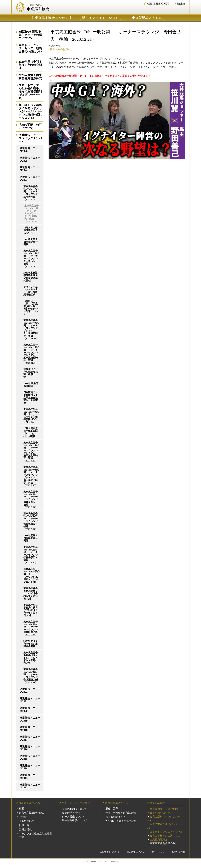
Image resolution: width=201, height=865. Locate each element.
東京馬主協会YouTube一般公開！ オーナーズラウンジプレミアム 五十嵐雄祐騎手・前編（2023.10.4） (31, 354)
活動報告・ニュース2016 (30, 748)
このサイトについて (110, 851)
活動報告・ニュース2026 (30, 150)
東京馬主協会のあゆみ (31, 812)
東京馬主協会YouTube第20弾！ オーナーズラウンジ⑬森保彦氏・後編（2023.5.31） (30, 500)
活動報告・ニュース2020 (30, 709)
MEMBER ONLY (156, 3)
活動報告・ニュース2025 (30, 159)
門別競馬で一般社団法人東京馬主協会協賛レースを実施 (30, 397)
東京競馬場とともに (116, 802)
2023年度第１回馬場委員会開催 (30, 538)
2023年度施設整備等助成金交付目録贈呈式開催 (30, 277)
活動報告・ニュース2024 (30, 169)
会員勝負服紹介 (159, 839)
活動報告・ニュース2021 (30, 700)
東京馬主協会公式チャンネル (166, 831)
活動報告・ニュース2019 (30, 719)
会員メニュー (157, 802)
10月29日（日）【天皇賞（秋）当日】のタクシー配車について (30, 307)
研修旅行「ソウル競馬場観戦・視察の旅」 (30, 373)
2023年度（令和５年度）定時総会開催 (30, 643)
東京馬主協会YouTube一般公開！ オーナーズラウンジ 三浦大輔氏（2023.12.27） (31, 193)
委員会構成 (25, 829)
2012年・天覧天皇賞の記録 (121, 821)
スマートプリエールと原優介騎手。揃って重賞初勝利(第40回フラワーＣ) (30, 92)
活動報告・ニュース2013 (30, 776)
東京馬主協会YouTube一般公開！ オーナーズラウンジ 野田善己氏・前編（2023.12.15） (31, 259)
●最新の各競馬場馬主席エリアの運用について (30, 35)
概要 (21, 808)
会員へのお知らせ (160, 812)
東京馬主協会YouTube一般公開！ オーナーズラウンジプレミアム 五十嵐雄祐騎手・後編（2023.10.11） (31, 329)
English (179, 3)
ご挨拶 (23, 816)
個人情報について (135, 851)
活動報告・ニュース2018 (30, 729)
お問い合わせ (178, 851)
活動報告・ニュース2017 (30, 738)
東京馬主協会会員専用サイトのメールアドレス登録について (30, 657)
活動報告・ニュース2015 (30, 757)
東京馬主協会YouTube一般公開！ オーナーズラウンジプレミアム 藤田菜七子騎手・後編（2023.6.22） (31, 451)
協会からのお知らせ (61, 49)
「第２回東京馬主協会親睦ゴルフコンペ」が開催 (30, 432)
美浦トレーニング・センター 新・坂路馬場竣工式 (30, 291)
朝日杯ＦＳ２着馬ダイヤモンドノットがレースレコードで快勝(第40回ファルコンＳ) (31, 111)
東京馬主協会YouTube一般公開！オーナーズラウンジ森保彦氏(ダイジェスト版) (31, 415)
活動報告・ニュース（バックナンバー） (30, 138)
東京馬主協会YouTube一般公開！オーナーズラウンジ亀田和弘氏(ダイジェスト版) (31, 575)
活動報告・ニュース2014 (30, 767)
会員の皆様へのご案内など (165, 835)
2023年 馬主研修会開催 (30, 384)
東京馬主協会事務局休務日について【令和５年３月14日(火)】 (30, 593)
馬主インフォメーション (100, 17)
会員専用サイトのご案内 (164, 808)
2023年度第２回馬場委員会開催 (30, 242)
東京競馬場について (147, 17)
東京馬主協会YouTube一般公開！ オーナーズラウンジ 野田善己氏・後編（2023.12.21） (32, 213)
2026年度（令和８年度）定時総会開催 (30, 65)
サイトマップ (158, 851)
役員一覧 (24, 825)
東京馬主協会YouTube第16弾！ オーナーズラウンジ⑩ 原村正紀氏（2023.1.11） (30, 676)
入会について (26, 821)
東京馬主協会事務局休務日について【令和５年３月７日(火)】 (30, 610)
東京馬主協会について (51, 17)
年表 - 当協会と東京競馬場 (121, 812)
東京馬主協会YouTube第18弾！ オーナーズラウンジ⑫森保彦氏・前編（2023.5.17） (30, 555)
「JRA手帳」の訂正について (30, 126)
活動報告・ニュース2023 (30, 178)
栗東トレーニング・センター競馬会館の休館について (30, 50)
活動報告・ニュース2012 (30, 786)
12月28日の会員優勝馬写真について (30, 230)
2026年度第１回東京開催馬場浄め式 (30, 77)
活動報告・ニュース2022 (30, 690)
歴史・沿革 (112, 808)
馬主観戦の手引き (116, 816)
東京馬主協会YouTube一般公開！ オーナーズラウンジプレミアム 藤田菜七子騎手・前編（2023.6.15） (31, 476)
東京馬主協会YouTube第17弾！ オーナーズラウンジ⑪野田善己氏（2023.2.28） (30, 628)
